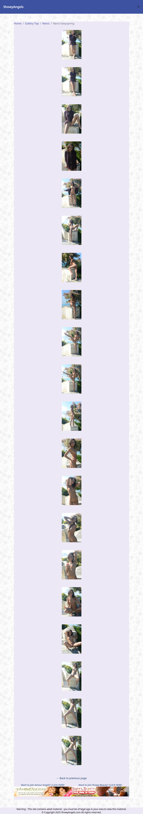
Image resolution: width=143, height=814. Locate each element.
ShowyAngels (13, 7)
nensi (45, 23)
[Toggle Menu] (138, 6)
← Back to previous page (71, 778)
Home (18, 23)
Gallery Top (32, 23)
